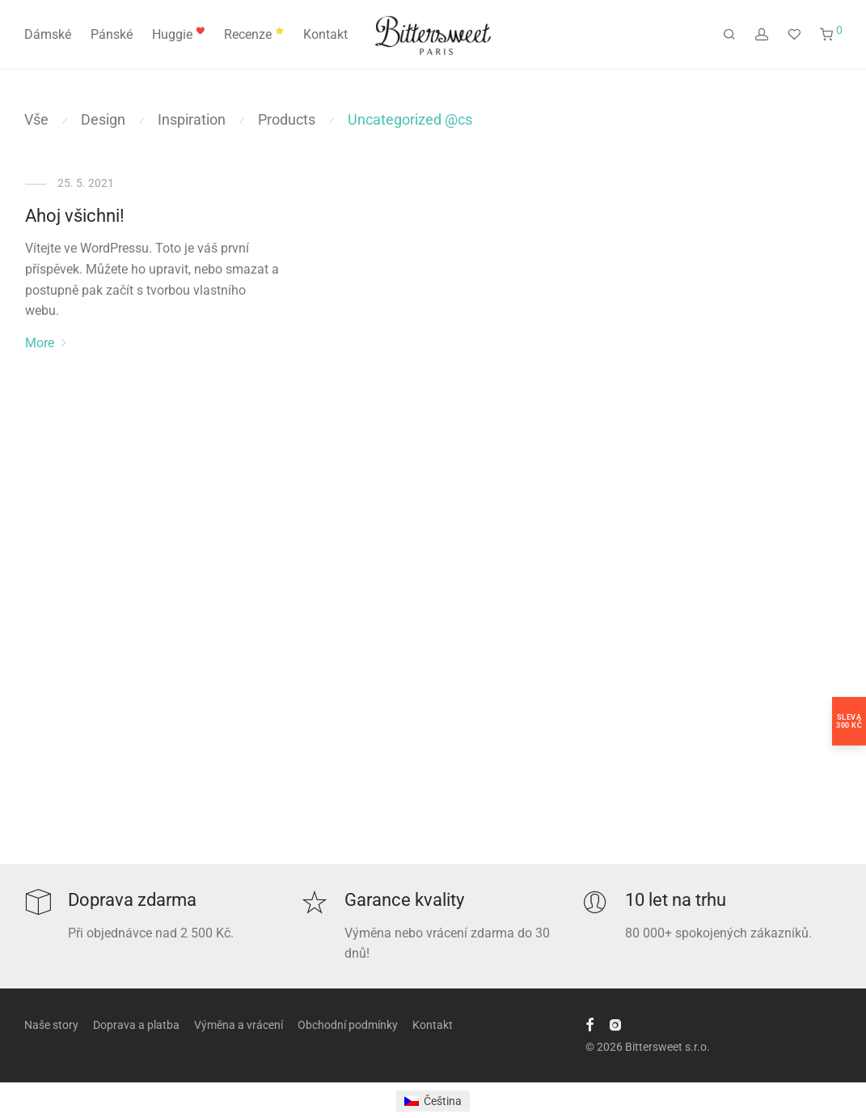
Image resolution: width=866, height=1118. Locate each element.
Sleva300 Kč (849, 720)
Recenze (254, 34)
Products (286, 119)
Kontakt (325, 34)
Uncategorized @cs (410, 119)
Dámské (47, 34)
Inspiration (192, 119)
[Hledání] (729, 35)
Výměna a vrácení (238, 1024)
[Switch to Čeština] (433, 1101)
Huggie (178, 34)
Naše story (51, 1024)
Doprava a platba (136, 1024)
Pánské (112, 34)
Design (103, 119)
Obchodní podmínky (348, 1024)
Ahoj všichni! (75, 216)
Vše (36, 119)
